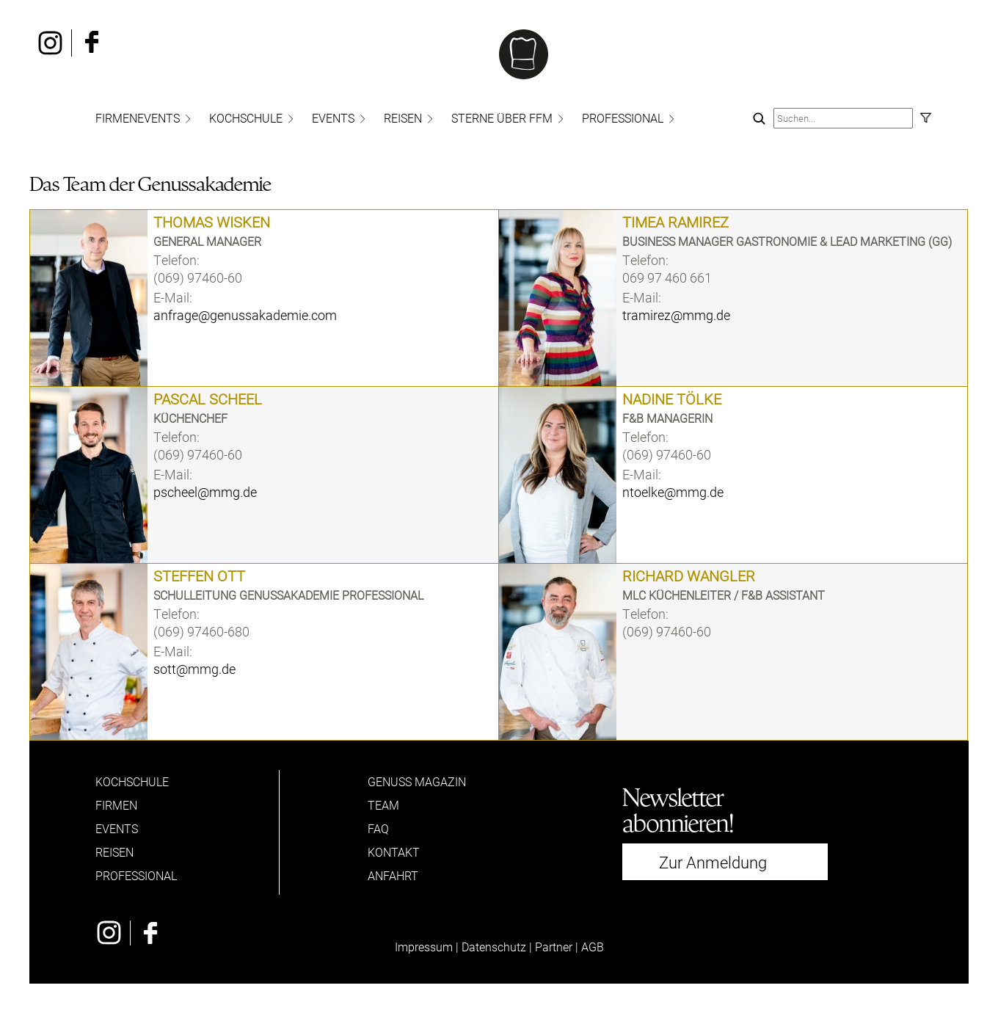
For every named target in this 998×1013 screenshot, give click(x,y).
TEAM (383, 805)
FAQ (378, 828)
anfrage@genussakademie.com (245, 315)
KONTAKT (394, 852)
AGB (592, 946)
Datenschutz (494, 946)
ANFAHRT (393, 875)
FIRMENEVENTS (137, 118)
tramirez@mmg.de (676, 315)
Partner (553, 946)
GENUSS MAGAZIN (417, 781)
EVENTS (333, 118)
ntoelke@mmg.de (673, 492)
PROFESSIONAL (622, 118)
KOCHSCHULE (246, 118)
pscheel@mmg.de (205, 492)
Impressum (424, 946)
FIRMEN (116, 805)
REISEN (403, 118)
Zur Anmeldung (713, 862)
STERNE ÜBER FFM (502, 118)
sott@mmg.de (194, 669)
